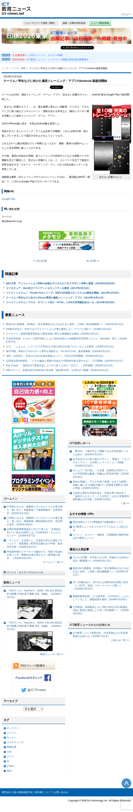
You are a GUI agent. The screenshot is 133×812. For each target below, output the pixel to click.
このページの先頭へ (126, 783)
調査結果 (11, 747)
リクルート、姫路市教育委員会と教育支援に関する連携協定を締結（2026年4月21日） (53, 333)
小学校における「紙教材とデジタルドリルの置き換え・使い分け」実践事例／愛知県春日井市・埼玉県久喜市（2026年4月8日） (35, 521)
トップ (5, 68)
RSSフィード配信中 (33, 665)
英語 (9, 770)
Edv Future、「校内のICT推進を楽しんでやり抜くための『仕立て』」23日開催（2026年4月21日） (60, 365)
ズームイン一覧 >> (53, 562)
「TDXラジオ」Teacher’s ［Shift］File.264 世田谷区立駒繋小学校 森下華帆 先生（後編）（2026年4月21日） (34, 604)
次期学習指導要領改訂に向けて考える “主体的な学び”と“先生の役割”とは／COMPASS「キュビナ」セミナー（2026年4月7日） (35, 532)
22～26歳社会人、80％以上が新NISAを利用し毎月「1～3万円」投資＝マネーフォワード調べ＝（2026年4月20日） (100, 585)
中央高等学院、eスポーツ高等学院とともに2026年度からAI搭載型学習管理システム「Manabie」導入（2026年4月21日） (66, 340)
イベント (11, 732)
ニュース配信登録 (100, 23)
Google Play (8, 199)
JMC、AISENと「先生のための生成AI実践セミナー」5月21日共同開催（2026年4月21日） (55, 355)
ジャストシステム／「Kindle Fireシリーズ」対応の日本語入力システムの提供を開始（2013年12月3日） (63, 292)
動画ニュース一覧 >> (51, 654)
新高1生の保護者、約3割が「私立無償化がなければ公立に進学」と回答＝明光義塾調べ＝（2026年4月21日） (65, 324)
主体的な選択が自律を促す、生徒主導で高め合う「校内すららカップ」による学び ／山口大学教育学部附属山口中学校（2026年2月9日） (101, 496)
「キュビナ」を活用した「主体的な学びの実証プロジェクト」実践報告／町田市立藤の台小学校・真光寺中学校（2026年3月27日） (35, 543)
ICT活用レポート (80, 443)
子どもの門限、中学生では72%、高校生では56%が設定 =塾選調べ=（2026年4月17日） (101, 559)
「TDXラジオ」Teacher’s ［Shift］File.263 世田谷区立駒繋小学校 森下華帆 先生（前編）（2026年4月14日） (34, 636)
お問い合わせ (61, 792)
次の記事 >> (93, 260)
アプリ (10, 756)
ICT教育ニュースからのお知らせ (90, 624)
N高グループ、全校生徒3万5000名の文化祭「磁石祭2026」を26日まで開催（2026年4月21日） (58, 370)
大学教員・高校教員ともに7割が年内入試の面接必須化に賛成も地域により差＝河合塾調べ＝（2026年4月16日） (101, 610)
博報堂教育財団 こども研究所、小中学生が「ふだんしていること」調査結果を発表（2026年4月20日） (101, 598)
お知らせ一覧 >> (120, 640)
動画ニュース (12, 582)
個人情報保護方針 (23, 792)
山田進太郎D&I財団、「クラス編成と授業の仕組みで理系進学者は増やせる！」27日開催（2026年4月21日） (65, 360)
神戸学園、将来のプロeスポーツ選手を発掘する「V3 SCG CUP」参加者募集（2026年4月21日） (59, 351)
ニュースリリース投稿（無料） (40, 23)
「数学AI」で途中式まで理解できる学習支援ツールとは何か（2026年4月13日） (100, 453)
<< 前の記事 (40, 260)
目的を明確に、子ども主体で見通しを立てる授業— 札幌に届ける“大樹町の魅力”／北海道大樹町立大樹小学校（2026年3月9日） (100, 484)
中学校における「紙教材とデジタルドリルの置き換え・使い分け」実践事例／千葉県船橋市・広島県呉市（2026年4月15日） (35, 509)
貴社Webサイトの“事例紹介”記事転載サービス (98, 522)
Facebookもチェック (33, 677)
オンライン (13, 728)
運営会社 (6, 792)
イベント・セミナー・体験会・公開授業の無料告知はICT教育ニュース (100, 536)
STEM (10, 766)
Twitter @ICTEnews (33, 689)
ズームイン (10, 498)
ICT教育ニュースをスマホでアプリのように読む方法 (100, 528)
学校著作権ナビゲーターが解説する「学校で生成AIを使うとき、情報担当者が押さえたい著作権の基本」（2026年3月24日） (35, 554)
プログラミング (15, 742)
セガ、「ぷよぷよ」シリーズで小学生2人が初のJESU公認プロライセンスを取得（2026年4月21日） (61, 346)
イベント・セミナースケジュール (25, 572)
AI (8, 761)
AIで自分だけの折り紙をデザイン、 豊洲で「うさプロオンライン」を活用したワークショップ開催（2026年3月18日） (101, 462)
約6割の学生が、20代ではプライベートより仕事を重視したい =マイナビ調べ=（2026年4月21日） (59, 329)
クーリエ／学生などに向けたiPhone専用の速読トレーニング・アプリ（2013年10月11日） (55, 297)
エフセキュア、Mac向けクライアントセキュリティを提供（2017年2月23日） (48, 288)
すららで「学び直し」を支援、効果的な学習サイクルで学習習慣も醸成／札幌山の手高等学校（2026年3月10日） (101, 473)
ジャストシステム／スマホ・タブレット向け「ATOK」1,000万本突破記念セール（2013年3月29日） (61, 302)
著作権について (43, 792)
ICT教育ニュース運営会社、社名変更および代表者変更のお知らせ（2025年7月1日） (100, 634)
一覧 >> (125, 503)
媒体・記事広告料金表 (74, 23)
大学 (9, 751)
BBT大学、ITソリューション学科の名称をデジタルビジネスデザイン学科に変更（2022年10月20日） (61, 283)
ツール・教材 (19, 68)
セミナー (11, 737)
